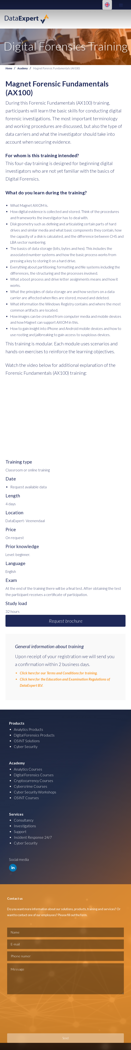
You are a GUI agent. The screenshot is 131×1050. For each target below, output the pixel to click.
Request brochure (65, 621)
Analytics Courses (28, 769)
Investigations (25, 826)
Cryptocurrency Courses (33, 780)
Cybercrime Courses (30, 786)
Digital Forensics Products (34, 735)
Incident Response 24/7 (33, 837)
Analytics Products (28, 729)
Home (8, 68)
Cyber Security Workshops (35, 792)
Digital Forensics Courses (34, 775)
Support (20, 831)
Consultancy (23, 820)
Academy (22, 68)
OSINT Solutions (27, 741)
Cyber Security (25, 746)
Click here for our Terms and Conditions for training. (58, 673)
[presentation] (26, 1014)
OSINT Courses (26, 798)
